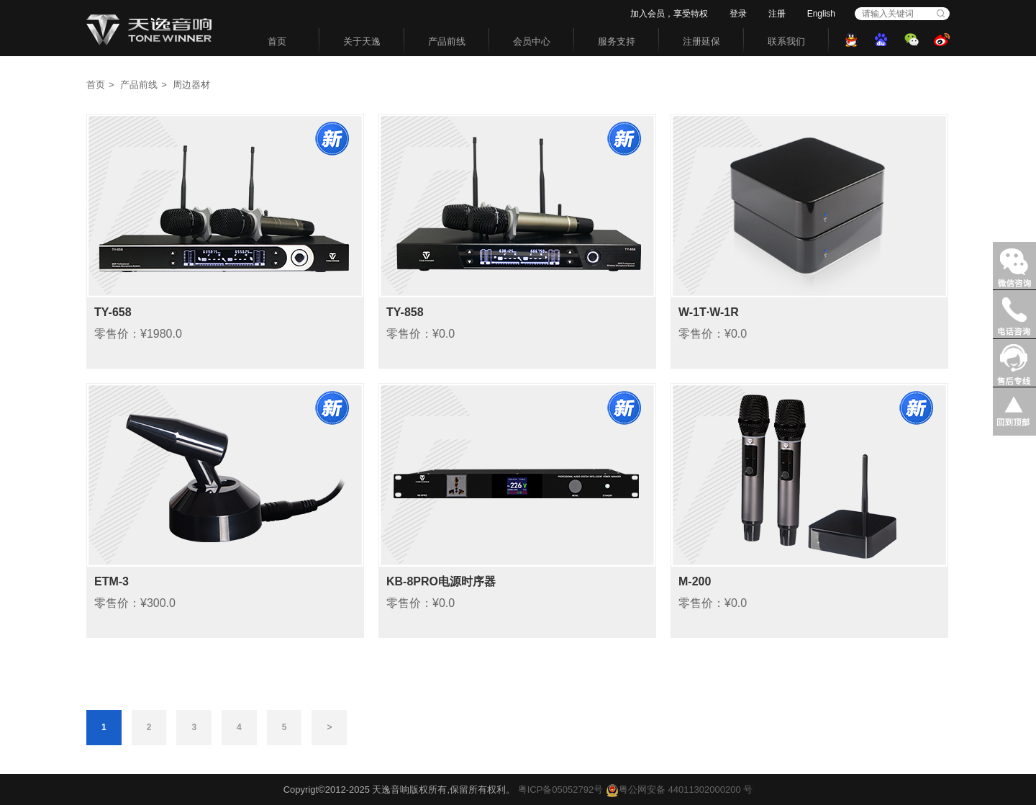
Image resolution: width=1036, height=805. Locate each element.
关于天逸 (362, 41)
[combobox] (894, 13)
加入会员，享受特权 (669, 14)
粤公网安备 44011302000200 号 (679, 789)
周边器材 (191, 84)
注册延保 (701, 41)
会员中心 (531, 41)
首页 (277, 41)
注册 (777, 14)
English (821, 14)
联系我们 (786, 41)
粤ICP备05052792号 (561, 789)
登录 (738, 14)
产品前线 (446, 41)
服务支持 (616, 41)
